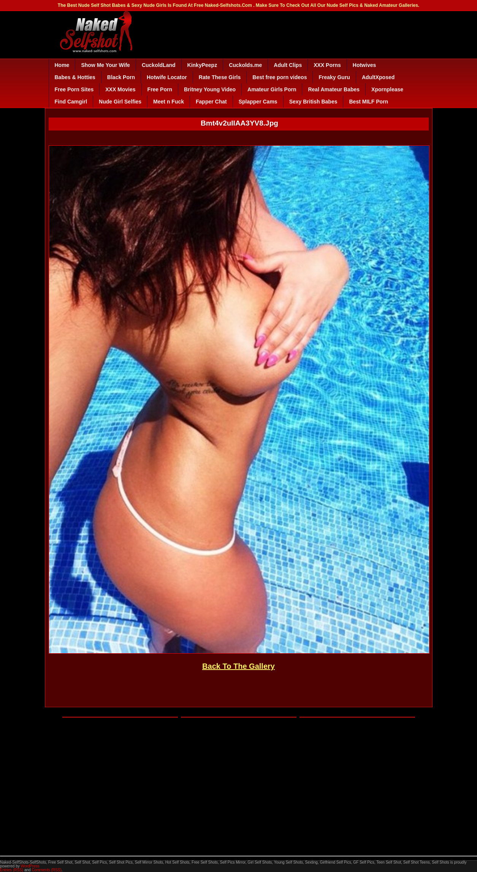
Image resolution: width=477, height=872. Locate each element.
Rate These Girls (220, 77)
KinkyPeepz (202, 65)
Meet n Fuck (168, 102)
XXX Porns (327, 65)
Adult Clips (288, 65)
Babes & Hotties (75, 77)
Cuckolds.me (245, 65)
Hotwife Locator (167, 77)
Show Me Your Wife (105, 65)
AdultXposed (378, 77)
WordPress (30, 866)
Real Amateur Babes (334, 89)
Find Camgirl (71, 102)
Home (62, 65)
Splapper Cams (258, 102)
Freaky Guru (334, 77)
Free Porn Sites (74, 89)
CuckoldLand (159, 65)
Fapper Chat (211, 102)
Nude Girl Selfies (120, 102)
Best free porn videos (279, 77)
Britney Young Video (210, 89)
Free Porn (159, 89)
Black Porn (121, 77)
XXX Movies (120, 89)
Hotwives (364, 65)
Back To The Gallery (238, 666)
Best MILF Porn (368, 102)
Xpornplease (387, 89)
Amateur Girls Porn (271, 89)
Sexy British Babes (313, 102)
